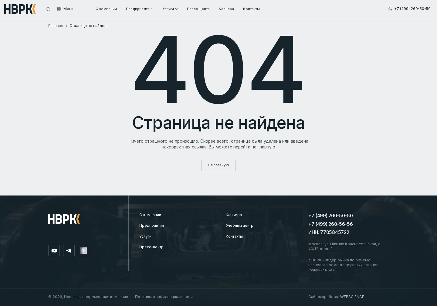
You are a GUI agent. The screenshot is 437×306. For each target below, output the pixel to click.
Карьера (234, 214)
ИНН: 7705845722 (328, 232)
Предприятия (151, 225)
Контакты (234, 236)
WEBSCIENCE (352, 296)
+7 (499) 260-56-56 (330, 224)
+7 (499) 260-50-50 (330, 216)
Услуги (145, 236)
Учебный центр (239, 225)
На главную (218, 165)
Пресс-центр (151, 247)
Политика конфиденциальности (164, 296)
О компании (150, 214)
